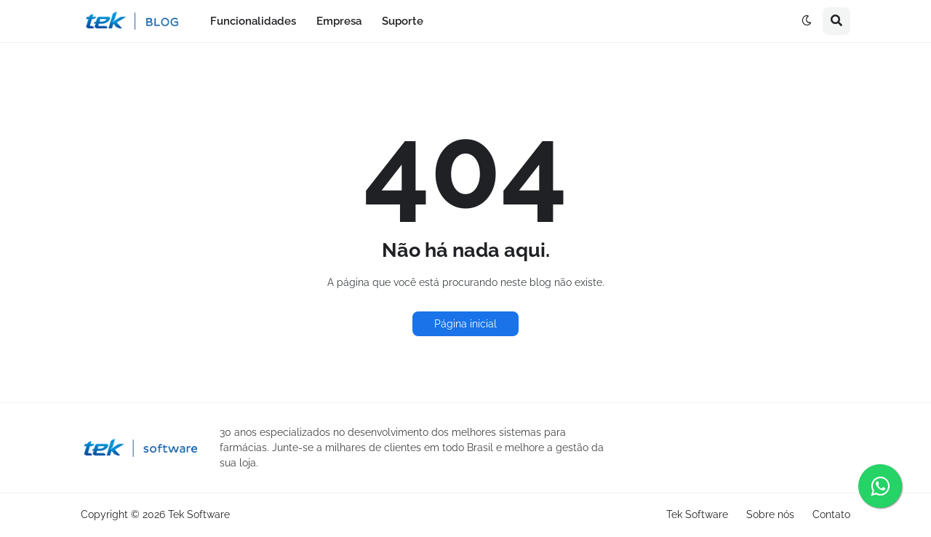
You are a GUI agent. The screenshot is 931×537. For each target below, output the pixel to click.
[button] (807, 21)
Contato (831, 514)
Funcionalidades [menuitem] (253, 21)
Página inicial (465, 324)
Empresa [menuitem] (338, 21)
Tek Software (199, 514)
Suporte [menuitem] (402, 21)
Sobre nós (770, 514)
